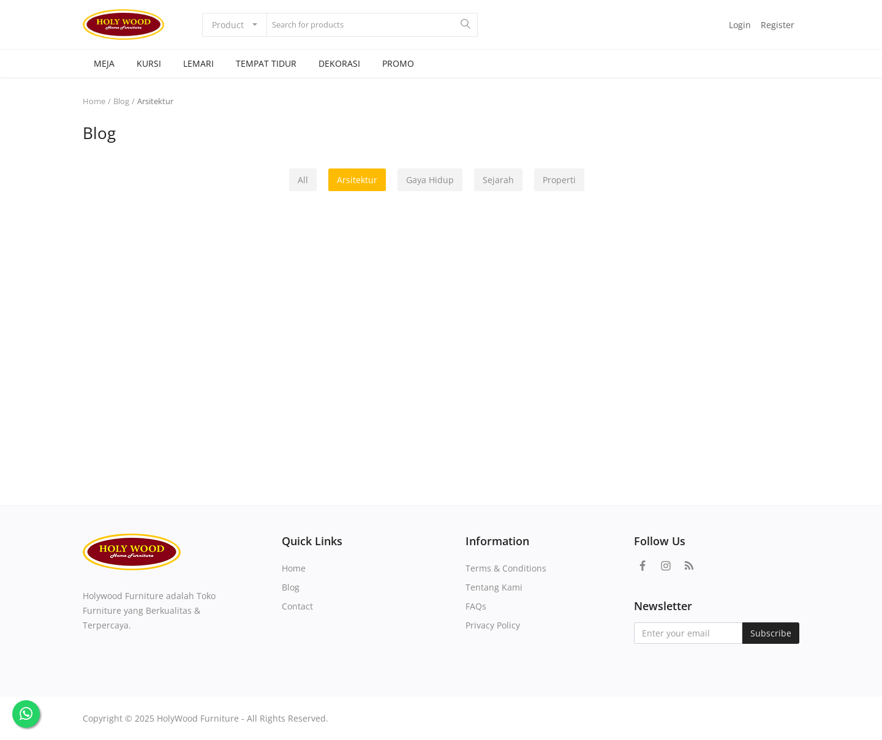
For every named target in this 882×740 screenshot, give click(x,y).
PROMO (398, 63)
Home (94, 101)
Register (777, 25)
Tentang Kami (494, 587)
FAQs (476, 606)
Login (740, 25)
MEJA (104, 63)
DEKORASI (339, 63)
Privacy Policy (493, 625)
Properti (559, 180)
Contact (297, 606)
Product (228, 25)
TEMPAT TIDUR (266, 63)
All (303, 180)
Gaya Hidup (430, 180)
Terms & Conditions (506, 568)
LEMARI (198, 63)
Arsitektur (357, 180)
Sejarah (498, 180)
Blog (121, 101)
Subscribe (770, 633)
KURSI (149, 63)
